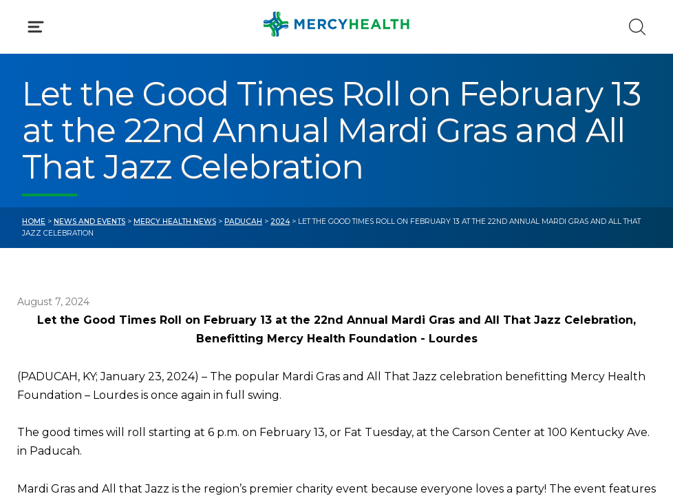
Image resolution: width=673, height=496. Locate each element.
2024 (280, 221)
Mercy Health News (174, 221)
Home (33, 221)
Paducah (243, 221)
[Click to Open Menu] (36, 27)
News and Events (89, 221)
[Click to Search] (637, 27)
